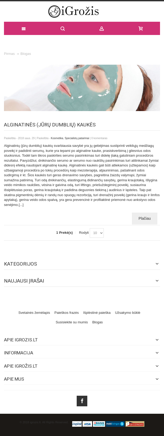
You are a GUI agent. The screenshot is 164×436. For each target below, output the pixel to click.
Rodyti (84, 233)
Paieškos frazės (66, 313)
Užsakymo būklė (127, 313)
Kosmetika (57, 138)
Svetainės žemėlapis (34, 313)
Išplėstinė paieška (96, 313)
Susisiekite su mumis (72, 322)
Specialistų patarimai (77, 138)
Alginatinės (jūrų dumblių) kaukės (50, 125)
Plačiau (145, 218)
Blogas (97, 322)
